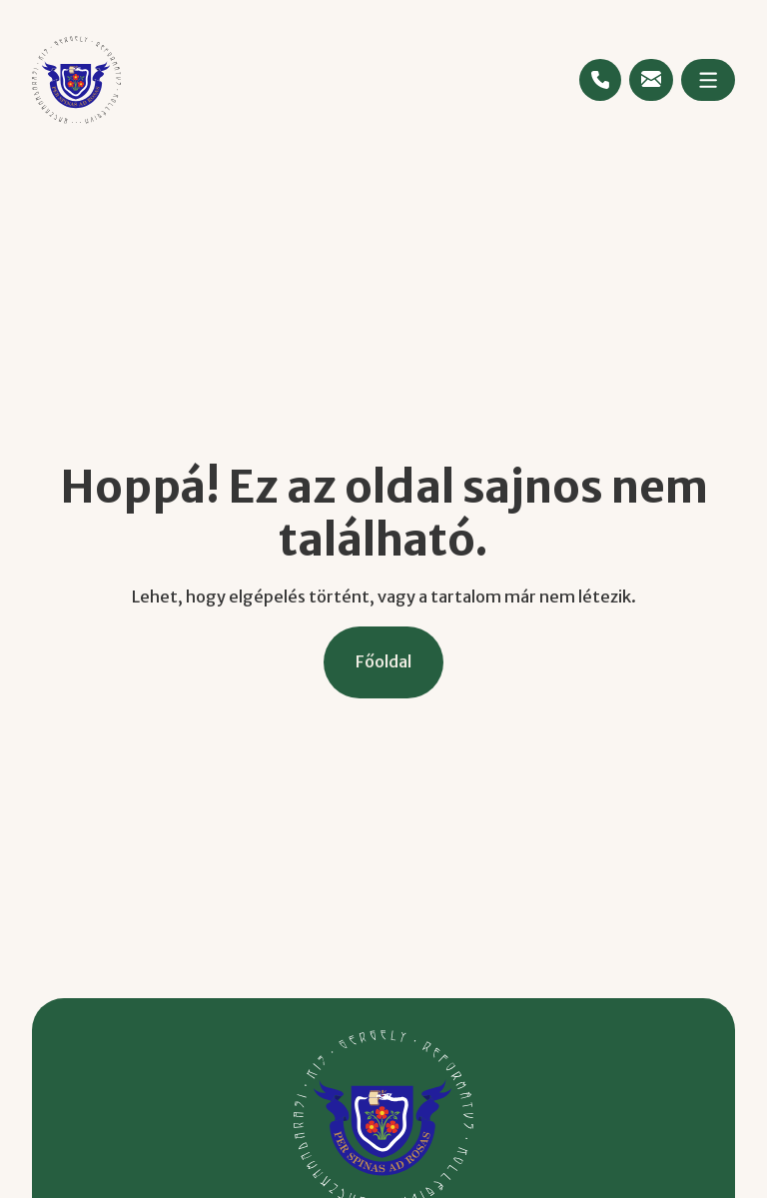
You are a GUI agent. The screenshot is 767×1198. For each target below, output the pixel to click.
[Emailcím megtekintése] (651, 79)
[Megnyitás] (708, 80)
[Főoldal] (383, 661)
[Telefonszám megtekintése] (600, 80)
